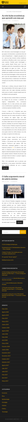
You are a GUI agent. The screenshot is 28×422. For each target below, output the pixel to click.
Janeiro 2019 (5, 324)
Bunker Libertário (14, 419)
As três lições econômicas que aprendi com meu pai (13, 16)
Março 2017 (5, 381)
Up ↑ (22, 419)
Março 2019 (5, 321)
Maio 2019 (5, 318)
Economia (4, 393)
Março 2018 (5, 343)
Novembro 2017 (6, 356)
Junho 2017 (5, 371)
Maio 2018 (5, 337)
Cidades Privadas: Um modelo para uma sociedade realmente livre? (12, 252)
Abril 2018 (4, 340)
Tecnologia (5, 411)
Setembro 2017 (6, 362)
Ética (3, 396)
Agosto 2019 (5, 315)
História (4, 405)
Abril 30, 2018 (5, 181)
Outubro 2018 (5, 327)
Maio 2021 (5, 309)
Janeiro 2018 (5, 349)
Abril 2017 (4, 377)
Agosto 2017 (5, 365)
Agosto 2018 (5, 330)
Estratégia (4, 402)
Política (4, 408)
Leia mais (5, 168)
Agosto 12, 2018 (6, 20)
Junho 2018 (5, 334)
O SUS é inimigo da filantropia (9, 244)
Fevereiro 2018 (6, 346)
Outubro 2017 (5, 359)
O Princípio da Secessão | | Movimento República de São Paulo (12, 288)
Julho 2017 (5, 368)
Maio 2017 (5, 374)
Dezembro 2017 (6, 352)
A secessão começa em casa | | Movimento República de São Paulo (13, 294)
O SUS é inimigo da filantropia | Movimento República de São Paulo (13, 272)
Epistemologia (5, 399)
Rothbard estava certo (7, 260)
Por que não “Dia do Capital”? (9, 257)
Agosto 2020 (5, 312)
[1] (13, 147)
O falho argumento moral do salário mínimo (13, 177)
